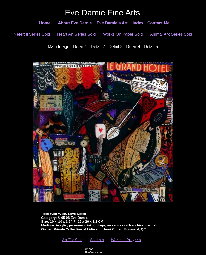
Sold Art (97, 240)
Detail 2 (98, 46)
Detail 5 (151, 46)
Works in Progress (126, 240)
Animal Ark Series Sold (171, 34)
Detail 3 (115, 46)
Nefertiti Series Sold (32, 34)
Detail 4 (133, 46)
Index (138, 23)
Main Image (59, 46)
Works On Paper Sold (123, 34)
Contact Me (158, 23)
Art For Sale (72, 240)
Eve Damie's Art (112, 23)
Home (44, 23)
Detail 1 (80, 46)
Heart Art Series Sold (76, 34)
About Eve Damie (75, 23)
